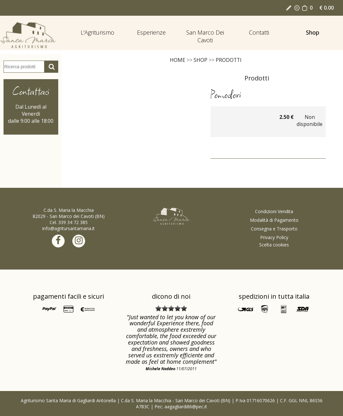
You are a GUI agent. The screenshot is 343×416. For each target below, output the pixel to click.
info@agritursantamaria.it (68, 228)
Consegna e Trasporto (274, 229)
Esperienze (151, 32)
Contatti (259, 32)
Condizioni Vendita (274, 211)
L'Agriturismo (97, 32)
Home (177, 59)
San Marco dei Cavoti (205, 36)
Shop (312, 32)
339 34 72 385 (73, 222)
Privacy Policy (274, 237)
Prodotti (229, 59)
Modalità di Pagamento (274, 220)
